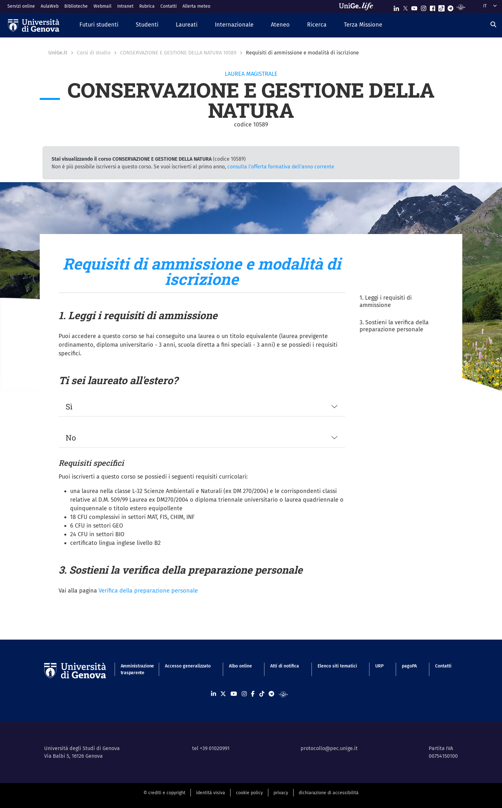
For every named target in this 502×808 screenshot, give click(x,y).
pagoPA (409, 666)
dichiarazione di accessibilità (329, 793)
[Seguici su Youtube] (414, 7)
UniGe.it (57, 53)
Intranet (125, 6)
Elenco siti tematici (337, 666)
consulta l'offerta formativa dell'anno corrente (280, 167)
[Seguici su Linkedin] (396, 7)
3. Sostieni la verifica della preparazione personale (394, 326)
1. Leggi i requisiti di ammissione (386, 301)
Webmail (102, 6)
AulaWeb (50, 6)
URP (379, 666)
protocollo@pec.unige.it (329, 748)
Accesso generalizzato (188, 666)
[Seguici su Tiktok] (441, 7)
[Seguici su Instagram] (423, 7)
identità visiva (210, 793)
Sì (69, 406)
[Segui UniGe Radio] (461, 7)
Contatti (168, 6)
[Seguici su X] (405, 7)
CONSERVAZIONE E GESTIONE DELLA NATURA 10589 (178, 53)
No (71, 437)
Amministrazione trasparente (134, 669)
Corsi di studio (93, 53)
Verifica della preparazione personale (148, 590)
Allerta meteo (196, 6)
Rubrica (147, 6)
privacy (280, 793)
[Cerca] (493, 24)
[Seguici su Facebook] (432, 7)
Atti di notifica (284, 666)
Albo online (240, 666)
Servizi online (21, 6)
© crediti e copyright (164, 793)
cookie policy (249, 793)
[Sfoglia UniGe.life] (358, 6)
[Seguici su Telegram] (450, 7)
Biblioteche (76, 6)
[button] (99, 25)
